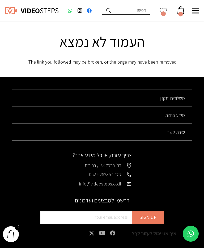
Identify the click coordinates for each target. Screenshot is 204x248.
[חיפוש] (108, 10)
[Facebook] (89, 10)
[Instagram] (79, 10)
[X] (91, 233)
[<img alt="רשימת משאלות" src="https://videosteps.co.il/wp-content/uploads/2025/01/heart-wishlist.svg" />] (163, 10)
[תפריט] (195, 10)
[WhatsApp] (70, 10)
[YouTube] (102, 233)
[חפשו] (126, 11)
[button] (191, 234)
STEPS (40, 10)
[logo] (11, 10)
